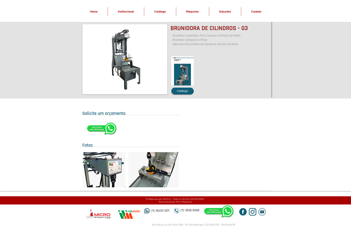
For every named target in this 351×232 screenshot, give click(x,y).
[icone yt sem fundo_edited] (262, 212)
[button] (124, 59)
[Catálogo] (182, 91)
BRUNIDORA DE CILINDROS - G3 (209, 28)
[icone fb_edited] (243, 212)
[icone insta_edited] (252, 212)
